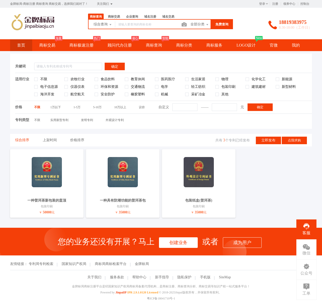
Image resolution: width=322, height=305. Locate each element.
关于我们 (94, 277)
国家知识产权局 (74, 264)
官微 (274, 45)
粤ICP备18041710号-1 (161, 298)
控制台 (304, 4)
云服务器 (25, 57)
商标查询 (96, 16)
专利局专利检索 (41, 264)
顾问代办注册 (120, 45)
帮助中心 (139, 277)
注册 (275, 4)
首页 (21, 45)
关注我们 (105, 4)
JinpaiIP (121, 292)
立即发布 (268, 140)
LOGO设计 (246, 45)
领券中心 (289, 4)
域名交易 (168, 16)
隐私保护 (184, 277)
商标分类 (184, 45)
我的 (296, 45)
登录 (262, 4)
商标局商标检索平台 (111, 264)
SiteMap (225, 277)
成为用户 (242, 242)
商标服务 (214, 45)
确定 (260, 107)
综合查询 (103, 25)
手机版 (205, 277)
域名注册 (150, 16)
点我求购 (294, 140)
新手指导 (162, 277)
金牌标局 (142, 264)
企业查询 (132, 16)
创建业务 (178, 242)
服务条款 (117, 277)
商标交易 (114, 16)
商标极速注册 (81, 45)
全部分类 (199, 25)
